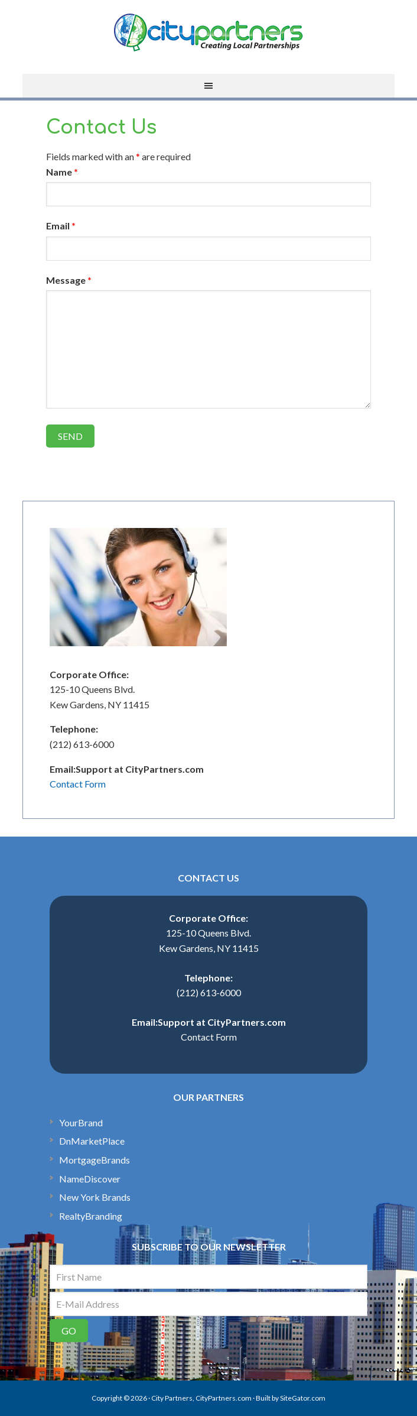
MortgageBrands (94, 1159)
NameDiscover (89, 1178)
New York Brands (95, 1197)
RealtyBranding (90, 1215)
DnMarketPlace (92, 1140)
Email (61, 225)
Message (69, 280)
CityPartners (208, 32)
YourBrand (81, 1122)
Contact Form (78, 783)
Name (62, 171)
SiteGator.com (302, 1398)
